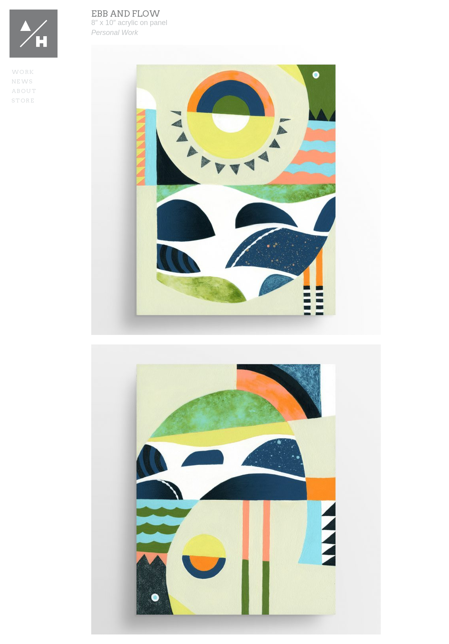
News (22, 81)
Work (23, 72)
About (24, 91)
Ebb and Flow (125, 14)
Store (23, 100)
